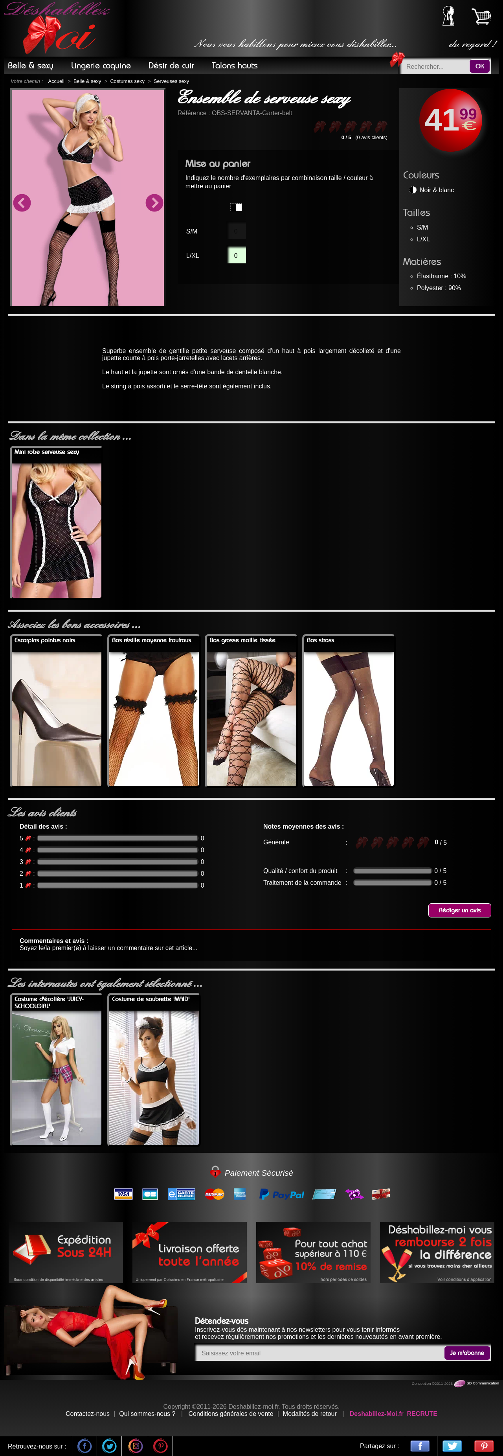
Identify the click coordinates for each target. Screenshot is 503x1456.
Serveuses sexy (171, 81)
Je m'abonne (467, 1353)
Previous (21, 204)
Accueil (56, 81)
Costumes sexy (127, 81)
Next (154, 204)
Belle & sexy (87, 81)
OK (479, 66)
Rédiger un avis (460, 910)
